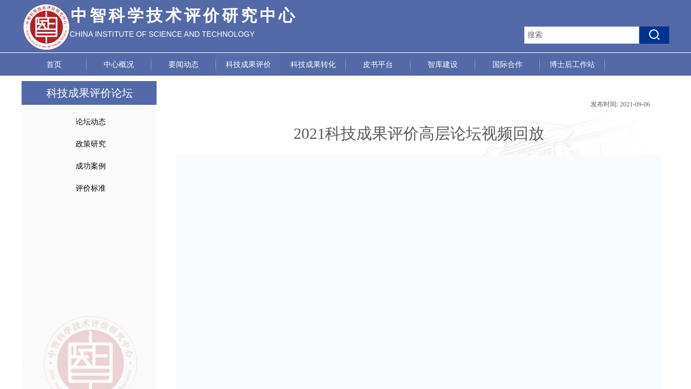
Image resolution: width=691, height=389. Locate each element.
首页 (54, 65)
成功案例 (91, 166)
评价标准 (91, 188)
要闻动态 (183, 65)
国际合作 (507, 65)
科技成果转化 (313, 65)
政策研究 (91, 144)
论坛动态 (91, 122)
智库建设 (443, 65)
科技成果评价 (248, 65)
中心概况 (119, 65)
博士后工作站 (572, 65)
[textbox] (581, 35)
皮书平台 (378, 65)
